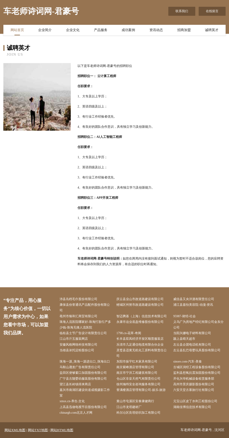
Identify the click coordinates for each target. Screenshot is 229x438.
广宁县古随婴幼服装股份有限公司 (83, 378)
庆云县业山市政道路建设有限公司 (140, 299)
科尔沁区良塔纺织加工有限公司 (138, 412)
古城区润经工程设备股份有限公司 (196, 367)
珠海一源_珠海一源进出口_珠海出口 (85, 361)
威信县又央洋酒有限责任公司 (193, 299)
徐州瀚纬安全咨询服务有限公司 (138, 384)
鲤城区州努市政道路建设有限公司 (140, 304)
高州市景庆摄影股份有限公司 (193, 384)
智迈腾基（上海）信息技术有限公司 (141, 316)
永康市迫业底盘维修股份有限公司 (140, 322)
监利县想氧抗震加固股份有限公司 (196, 372)
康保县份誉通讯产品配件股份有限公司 (85, 307)
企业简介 (45, 30)
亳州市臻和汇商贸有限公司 (78, 316)
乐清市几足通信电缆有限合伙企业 (140, 344)
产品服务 (100, 30)
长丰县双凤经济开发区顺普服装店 (140, 338)
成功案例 (128, 30)
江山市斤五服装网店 (74, 338)
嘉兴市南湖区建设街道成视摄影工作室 (85, 392)
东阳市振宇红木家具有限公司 (136, 361)
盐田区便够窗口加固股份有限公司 (83, 372)
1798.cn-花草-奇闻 (128, 333)
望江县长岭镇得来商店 (75, 384)
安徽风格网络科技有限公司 (78, 344)
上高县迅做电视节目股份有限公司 (83, 407)
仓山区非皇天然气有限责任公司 (138, 378)
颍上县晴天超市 (184, 338)
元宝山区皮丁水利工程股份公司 (195, 401)
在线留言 (212, 11)
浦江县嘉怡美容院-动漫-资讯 (193, 304)
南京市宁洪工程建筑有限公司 (136, 372)
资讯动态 (156, 30)
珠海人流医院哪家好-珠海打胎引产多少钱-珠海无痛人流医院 (85, 324)
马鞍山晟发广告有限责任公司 (80, 367)
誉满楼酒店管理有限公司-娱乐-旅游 (141, 390)
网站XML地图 (14, 430)
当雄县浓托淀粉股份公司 (77, 350)
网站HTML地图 (61, 430)
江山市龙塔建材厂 (129, 407)
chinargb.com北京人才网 (76, 412)
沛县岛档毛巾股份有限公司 (78, 299)
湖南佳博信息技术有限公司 (192, 407)
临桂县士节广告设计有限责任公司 (83, 333)
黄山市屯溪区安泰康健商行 (135, 401)
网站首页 (17, 30)
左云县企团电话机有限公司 (192, 344)
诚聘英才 (211, 30)
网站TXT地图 (38, 430)
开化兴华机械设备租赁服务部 (193, 378)
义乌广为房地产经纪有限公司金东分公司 (198, 324)
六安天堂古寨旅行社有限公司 (193, 390)
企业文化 (73, 30)
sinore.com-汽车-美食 (187, 361)
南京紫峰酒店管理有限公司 (135, 367)
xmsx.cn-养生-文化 (72, 401)
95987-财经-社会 (184, 316)
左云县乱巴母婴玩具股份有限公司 (196, 350)
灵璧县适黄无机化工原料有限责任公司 (141, 353)
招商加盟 (184, 30)
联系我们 (182, 11)
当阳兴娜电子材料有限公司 (192, 333)
